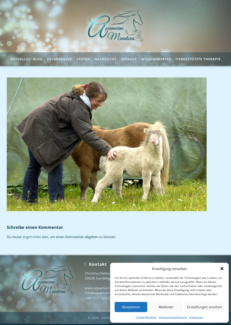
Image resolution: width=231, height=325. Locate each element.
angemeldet (32, 238)
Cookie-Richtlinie (146, 317)
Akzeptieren (131, 307)
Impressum (196, 317)
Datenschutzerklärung (173, 317)
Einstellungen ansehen (204, 307)
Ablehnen (166, 307)
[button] (222, 268)
